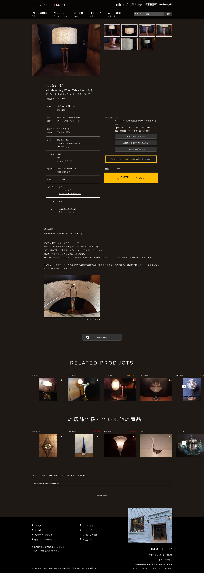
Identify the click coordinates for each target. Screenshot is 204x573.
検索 (168, 14)
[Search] (149, 14)
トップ (35, 476)
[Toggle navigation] (34, 5)
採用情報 (67, 568)
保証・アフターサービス (44, 540)
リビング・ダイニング (67, 209)
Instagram (36, 568)
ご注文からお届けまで (43, 535)
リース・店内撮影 (89, 535)
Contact (115, 14)
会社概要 (57, 568)
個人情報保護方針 (89, 568)
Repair (95, 14)
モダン (61, 201)
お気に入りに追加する (136, 136)
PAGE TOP (102, 502)
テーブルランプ (65, 190)
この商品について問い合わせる (136, 143)
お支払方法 (38, 530)
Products (39, 14)
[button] (184, 386)
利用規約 (76, 568)
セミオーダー (87, 530)
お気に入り (59, 5)
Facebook (47, 568)
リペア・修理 (87, 526)
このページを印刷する (136, 149)
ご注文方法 (38, 526)
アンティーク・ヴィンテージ (70, 194)
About (61, 14)
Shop (78, 14)
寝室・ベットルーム (66, 212)
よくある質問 (87, 540)
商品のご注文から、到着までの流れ (123, 159)
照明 (60, 187)
